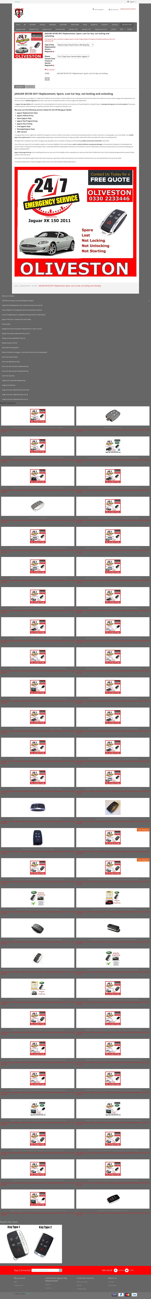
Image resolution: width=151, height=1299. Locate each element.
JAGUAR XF (105, 25)
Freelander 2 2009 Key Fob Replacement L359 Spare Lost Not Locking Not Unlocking (112, 1000)
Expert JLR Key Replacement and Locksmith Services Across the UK (22, 305)
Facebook (119, 1270)
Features (30, 87)
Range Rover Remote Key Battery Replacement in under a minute (22, 329)
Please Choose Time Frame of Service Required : (50, 61)
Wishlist (79, 1285)
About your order (82, 1282)
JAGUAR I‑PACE (47, 29)
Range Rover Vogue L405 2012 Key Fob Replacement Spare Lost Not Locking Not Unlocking (112, 1090)
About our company (8, 296)
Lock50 (129, 29)
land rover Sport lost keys (10, 357)
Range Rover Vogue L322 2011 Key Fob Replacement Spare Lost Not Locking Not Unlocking (112, 668)
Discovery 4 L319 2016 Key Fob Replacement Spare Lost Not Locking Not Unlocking (113, 458)
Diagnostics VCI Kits (101, 29)
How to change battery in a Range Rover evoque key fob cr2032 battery (23, 315)
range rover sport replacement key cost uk (15, 394)
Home (18, 25)
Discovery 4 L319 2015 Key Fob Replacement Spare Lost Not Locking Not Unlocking (113, 488)
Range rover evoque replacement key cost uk (16, 333)
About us (48, 1284)
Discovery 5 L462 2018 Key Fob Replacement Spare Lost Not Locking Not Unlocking (38, 427)
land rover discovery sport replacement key (15, 366)
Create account (18, 1285)
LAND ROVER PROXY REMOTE (38, 518)
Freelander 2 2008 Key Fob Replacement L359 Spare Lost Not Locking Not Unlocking (37, 879)
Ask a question (50, 70)
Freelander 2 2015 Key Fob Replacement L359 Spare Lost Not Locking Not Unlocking (37, 608)
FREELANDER (75, 25)
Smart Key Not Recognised (10, 347)
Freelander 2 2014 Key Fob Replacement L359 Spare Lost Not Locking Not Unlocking (112, 1180)
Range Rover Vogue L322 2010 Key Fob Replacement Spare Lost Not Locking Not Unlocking (112, 638)
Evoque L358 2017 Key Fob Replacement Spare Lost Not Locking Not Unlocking (38, 789)
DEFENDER (52, 25)
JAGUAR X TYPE (86, 29)
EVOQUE (42, 25)
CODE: (47, 73)
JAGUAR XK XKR (127, 25)
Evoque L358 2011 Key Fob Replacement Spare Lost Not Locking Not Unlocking (113, 608)
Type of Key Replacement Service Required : (50, 48)
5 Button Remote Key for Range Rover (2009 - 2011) (37, 849)
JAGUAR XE (94, 25)
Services (17, 2)
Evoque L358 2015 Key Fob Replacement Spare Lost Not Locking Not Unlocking (38, 759)
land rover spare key (8, 376)
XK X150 (34, 286)
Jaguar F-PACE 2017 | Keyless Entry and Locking (16, 319)
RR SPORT (33, 25)
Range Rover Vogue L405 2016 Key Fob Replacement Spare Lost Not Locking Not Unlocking (37, 548)
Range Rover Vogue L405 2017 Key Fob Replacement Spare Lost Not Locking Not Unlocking (37, 578)
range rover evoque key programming (13, 380)
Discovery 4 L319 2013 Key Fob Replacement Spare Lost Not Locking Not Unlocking (38, 488)
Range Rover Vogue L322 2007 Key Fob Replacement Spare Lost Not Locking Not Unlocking (37, 698)
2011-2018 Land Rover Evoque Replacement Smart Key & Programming (112, 909)
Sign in (16, 1282)
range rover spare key (8, 385)
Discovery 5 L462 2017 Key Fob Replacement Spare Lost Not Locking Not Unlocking (38, 458)
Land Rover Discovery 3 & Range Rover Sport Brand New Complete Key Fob (113, 939)
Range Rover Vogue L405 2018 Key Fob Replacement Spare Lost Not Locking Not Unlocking (112, 578)
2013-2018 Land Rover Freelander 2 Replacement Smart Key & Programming (38, 1000)
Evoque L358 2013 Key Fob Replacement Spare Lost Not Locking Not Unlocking (113, 729)
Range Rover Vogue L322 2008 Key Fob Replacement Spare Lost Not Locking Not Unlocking (37, 1060)
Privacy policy (6, 324)
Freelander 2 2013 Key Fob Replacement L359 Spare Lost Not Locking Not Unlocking (37, 1180)
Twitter (129, 1270)
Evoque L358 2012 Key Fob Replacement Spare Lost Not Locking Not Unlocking (38, 638)
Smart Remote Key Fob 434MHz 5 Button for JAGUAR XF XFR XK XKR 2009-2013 (38, 819)
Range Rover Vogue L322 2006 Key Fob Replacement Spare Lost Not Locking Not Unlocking (112, 1120)
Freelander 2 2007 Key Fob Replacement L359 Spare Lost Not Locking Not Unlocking (112, 879)
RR (25, 25)
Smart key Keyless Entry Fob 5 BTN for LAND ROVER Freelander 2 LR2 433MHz (37, 939)
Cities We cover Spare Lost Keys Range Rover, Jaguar (18, 300)
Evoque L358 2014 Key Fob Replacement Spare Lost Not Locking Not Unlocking (38, 729)
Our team (111, 1282)
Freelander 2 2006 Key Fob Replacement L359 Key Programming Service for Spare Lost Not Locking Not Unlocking (112, 849)
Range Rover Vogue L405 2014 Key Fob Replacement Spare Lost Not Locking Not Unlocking (112, 789)
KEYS (121, 29)
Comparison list (81, 1289)
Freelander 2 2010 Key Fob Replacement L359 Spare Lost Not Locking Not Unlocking (37, 1030)
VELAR (85, 25)
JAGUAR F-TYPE (33, 29)
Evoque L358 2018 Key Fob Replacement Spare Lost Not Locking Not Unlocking (113, 698)
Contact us (48, 1288)
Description (19, 87)
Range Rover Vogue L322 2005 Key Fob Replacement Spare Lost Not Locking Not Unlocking (37, 1120)
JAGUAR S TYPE (73, 29)
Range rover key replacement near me (13, 338)
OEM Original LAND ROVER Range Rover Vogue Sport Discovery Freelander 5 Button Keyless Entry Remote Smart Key (37, 970)
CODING (113, 29)
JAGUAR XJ (115, 25)
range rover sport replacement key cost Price (15, 390)
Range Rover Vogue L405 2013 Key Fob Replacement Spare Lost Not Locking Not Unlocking (37, 668)
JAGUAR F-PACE (20, 29)
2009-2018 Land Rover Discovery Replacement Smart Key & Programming (38, 909)
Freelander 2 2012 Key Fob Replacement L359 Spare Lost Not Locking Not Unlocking (37, 1150)
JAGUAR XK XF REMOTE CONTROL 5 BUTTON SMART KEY (113, 819)
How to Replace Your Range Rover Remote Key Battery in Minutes (22, 310)
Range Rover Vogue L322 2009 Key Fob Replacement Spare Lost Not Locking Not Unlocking (112, 1030)
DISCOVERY (63, 25)
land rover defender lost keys (11, 362)
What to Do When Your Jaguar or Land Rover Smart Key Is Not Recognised (24, 352)
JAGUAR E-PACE (60, 29)
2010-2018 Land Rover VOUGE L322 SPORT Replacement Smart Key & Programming (113, 970)
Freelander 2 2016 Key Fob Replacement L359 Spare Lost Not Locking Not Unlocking (112, 518)
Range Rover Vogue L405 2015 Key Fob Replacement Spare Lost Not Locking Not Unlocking (112, 548)
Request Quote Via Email (127, 9)
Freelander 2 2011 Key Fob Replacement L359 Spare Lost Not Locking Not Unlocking (112, 1150)
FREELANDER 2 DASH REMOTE (113, 427)
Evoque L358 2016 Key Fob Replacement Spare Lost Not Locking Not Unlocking (113, 759)
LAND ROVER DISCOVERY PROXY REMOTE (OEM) (113, 1211)
